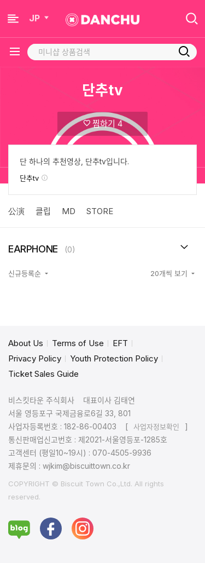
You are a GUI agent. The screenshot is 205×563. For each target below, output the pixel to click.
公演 (16, 211)
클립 (43, 211)
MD (68, 211)
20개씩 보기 (170, 273)
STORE (99, 211)
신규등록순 (25, 273)
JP (40, 18)
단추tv (34, 178)
